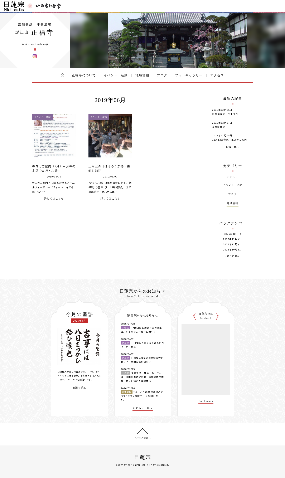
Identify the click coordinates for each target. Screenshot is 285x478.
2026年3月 (230, 234)
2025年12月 (230, 239)
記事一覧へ (232, 147)
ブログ (162, 75)
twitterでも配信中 (76, 379)
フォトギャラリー (189, 75)
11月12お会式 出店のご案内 (229, 139)
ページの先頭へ (143, 438)
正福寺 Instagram (35, 56)
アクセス (217, 75)
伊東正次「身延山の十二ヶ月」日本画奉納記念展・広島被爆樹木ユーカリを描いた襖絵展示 (142, 376)
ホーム (62, 75)
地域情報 (142, 75)
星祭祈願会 (218, 126)
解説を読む (80, 387)
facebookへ (206, 401)
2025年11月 (230, 244)
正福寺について (84, 75)
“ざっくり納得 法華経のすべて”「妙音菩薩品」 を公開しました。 (142, 395)
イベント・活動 (116, 75)
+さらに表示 (232, 256)
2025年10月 (230, 249)
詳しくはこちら (54, 198)
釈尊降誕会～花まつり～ (226, 114)
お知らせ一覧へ (143, 408)
